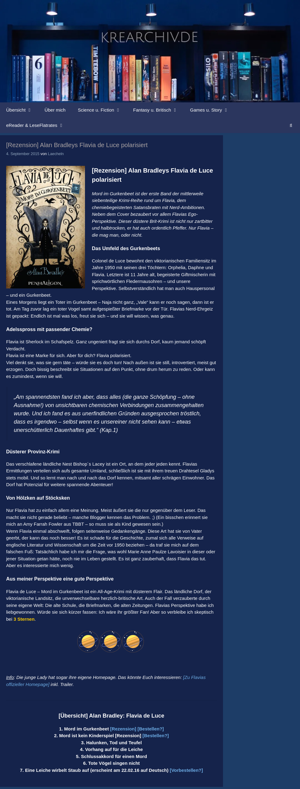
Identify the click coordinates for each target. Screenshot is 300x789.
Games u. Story (212, 110)
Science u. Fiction (102, 110)
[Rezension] (123, 728)
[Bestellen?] (150, 728)
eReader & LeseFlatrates (38, 125)
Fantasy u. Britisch (158, 110)
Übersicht (22, 110)
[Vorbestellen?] (186, 770)
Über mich (54, 109)
